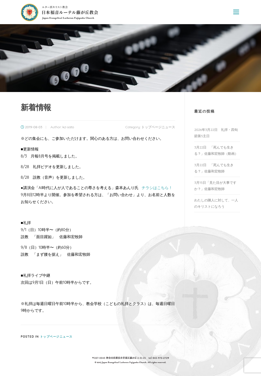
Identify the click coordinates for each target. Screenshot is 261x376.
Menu (236, 12)
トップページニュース (158, 127)
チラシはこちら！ (157, 187)
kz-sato (68, 127)
